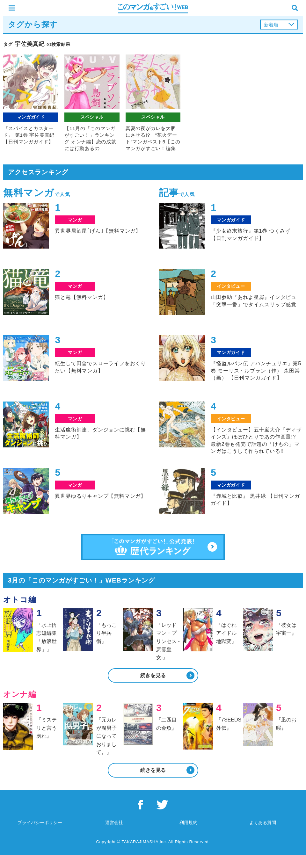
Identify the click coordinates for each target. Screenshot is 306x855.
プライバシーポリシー (40, 822)
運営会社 (114, 822)
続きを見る (153, 675)
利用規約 (188, 822)
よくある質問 (262, 822)
